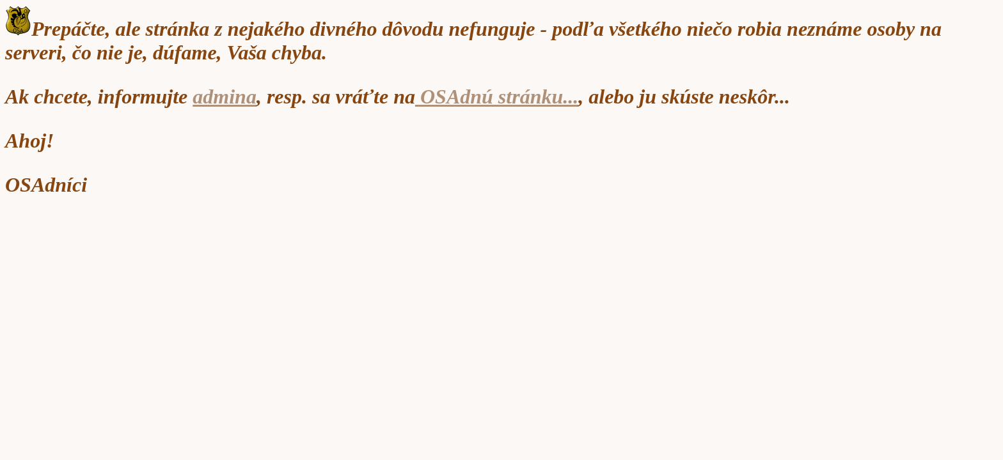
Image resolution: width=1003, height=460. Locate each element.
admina (225, 96)
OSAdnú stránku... (496, 96)
